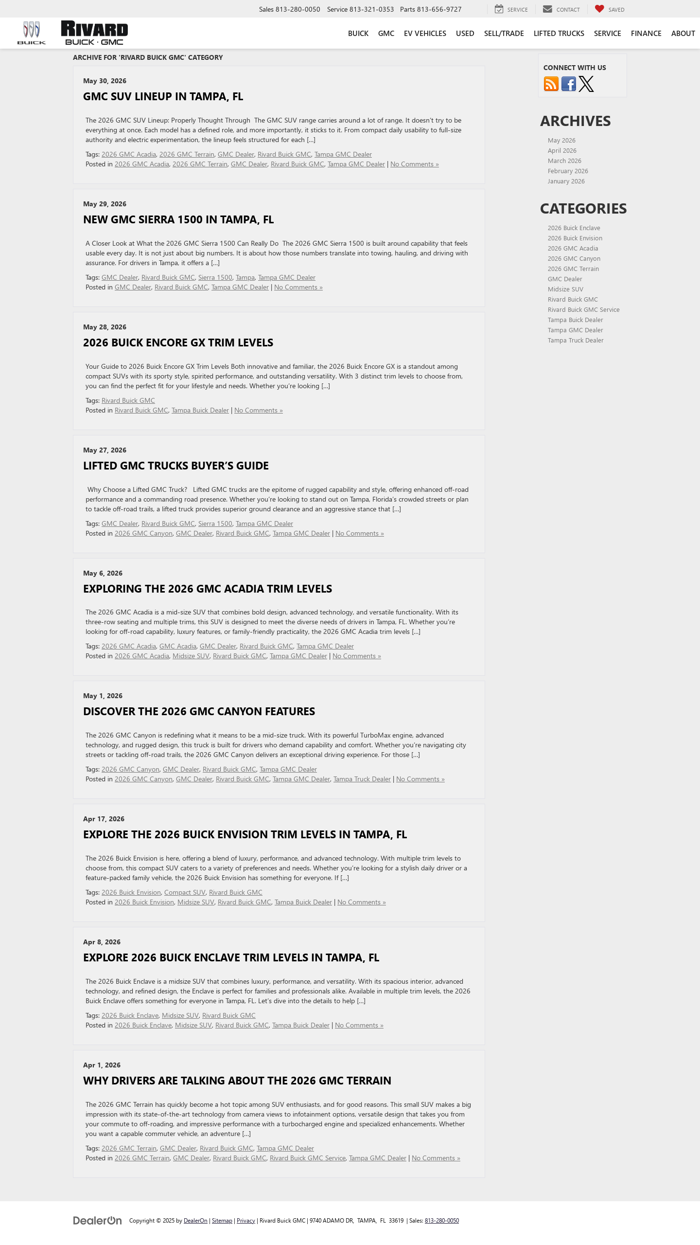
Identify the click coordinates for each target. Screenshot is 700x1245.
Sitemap (222, 1220)
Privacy (246, 1220)
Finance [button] (646, 33)
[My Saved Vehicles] (609, 9)
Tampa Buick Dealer (200, 410)
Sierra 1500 (215, 277)
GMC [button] (386, 33)
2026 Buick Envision (131, 892)
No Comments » (414, 163)
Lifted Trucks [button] (559, 33)
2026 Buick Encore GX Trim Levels (178, 342)
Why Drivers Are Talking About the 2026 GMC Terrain (237, 1080)
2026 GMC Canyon (144, 533)
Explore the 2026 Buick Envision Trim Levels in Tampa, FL (245, 834)
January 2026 (566, 181)
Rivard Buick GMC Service (308, 1157)
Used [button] (465, 33)
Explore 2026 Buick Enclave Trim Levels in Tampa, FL (231, 957)
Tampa (245, 277)
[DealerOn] (97, 1220)
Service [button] (607, 33)
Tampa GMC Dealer (343, 154)
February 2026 (568, 170)
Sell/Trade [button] (504, 33)
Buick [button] (358, 33)
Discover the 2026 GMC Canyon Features (199, 711)
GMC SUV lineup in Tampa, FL (163, 96)
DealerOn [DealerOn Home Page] (196, 1220)
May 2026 (562, 140)
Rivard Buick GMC (284, 154)
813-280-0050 (442, 1220)
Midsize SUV (191, 655)
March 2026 (564, 160)
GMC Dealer (236, 154)
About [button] (683, 33)
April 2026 (562, 150)
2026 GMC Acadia (129, 154)
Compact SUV (185, 892)
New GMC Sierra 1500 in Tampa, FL (178, 219)
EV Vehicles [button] (425, 33)
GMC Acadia (177, 645)
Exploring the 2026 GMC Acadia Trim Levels (207, 588)
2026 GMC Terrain (186, 154)
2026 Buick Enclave (130, 1015)
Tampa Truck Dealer (362, 778)
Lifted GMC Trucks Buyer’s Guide (176, 465)
